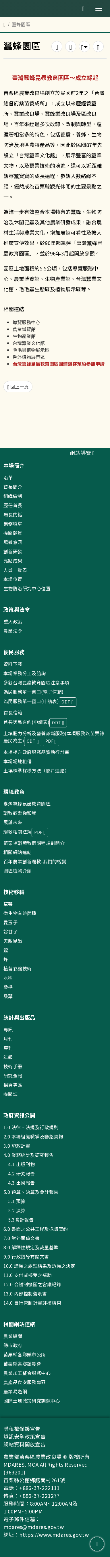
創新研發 (12, 551)
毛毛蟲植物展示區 (31, 349)
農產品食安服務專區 (24, 1382)
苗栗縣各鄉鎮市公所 (24, 1354)
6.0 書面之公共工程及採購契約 (35, 1228)
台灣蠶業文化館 (29, 342)
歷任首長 (12, 505)
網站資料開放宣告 (24, 1444)
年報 (8, 1057)
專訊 (8, 1029)
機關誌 (10, 1094)
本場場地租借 (17, 761)
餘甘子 (10, 931)
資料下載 (12, 663)
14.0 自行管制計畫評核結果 (32, 1302)
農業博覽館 (24, 329)
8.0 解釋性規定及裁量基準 (31, 1247)
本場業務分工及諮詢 (24, 673)
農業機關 (12, 1335)
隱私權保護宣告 (21, 1428)
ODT (67, 702)
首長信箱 (12, 712)
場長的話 (12, 514)
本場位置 (12, 579)
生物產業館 (24, 336)
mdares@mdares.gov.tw (33, 1526)
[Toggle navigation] (99, 8)
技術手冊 (12, 1066)
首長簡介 (12, 486)
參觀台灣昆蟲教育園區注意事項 (36, 682)
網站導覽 (82, 452)
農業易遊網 (15, 1391)
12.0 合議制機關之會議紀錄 (32, 1284)
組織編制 (12, 495)
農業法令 (12, 630)
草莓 (8, 903)
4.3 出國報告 (19, 1182)
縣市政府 (12, 1345)
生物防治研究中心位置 (27, 588)
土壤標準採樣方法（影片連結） (36, 770)
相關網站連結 (17, 852)
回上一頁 (18, 387)
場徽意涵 (12, 542)
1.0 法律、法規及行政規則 (31, 1127)
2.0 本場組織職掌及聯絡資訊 (33, 1136)
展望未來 (12, 822)
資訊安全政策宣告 (24, 1436)
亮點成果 (12, 560)
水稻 (8, 977)
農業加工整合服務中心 (27, 1372)
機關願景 (12, 532)
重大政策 (12, 621)
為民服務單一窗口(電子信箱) (33, 691)
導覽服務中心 (26, 322)
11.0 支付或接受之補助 (27, 1275)
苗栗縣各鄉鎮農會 (22, 1363)
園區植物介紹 (17, 870)
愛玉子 (10, 922)
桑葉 (8, 996)
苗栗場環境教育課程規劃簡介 (34, 842)
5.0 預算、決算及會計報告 (31, 1191)
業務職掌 (12, 523)
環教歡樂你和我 (19, 812)
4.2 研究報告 (19, 1173)
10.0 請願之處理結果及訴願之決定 (39, 1265)
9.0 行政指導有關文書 (26, 1256)
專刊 (8, 1047)
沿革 (8, 477)
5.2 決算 (14, 1210)
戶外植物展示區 (29, 356)
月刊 (8, 1038)
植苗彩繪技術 (17, 968)
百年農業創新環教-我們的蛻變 (35, 861)
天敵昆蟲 (12, 940)
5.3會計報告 (18, 1219)
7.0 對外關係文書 (21, 1238)
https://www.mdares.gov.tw (54, 1534)
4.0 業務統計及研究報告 (28, 1154)
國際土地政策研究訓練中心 (31, 1400)
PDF (51, 741)
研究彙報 (12, 1075)
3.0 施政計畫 (16, 1145)
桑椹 (8, 986)
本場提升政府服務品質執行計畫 (36, 751)
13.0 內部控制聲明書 (25, 1293)
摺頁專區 (12, 1084)
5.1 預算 (14, 1201)
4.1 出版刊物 (19, 1164)
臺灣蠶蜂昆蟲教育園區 (27, 803)
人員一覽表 (15, 569)
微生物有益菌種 (19, 913)
